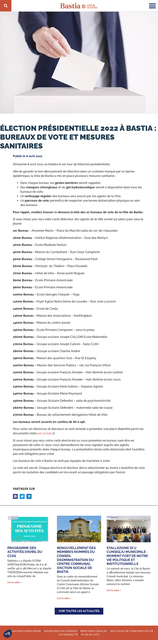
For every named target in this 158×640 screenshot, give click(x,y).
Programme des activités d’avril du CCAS (24, 552)
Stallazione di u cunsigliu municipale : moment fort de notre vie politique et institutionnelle (127, 556)
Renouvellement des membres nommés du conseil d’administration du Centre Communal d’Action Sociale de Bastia (76, 560)
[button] (7, 633)
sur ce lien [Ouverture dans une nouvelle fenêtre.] (45, 433)
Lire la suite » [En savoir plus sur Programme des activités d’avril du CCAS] (14, 582)
